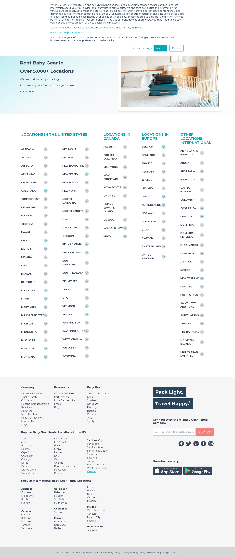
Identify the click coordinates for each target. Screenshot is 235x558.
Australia (26, 488)
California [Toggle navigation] (29, 182)
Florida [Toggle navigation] (27, 215)
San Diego (93, 443)
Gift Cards (26, 400)
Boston (25, 448)
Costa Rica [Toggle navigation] (188, 208)
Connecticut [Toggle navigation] (30, 198)
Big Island (27, 445)
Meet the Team (30, 414)
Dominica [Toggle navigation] (187, 224)
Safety (90, 421)
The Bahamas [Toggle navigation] (189, 331)
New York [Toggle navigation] (69, 190)
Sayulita (91, 520)
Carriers (91, 414)
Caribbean (60, 488)
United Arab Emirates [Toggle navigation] (189, 353)
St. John (58, 495)
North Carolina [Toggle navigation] (69, 200)
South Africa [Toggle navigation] (190, 315)
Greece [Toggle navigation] (147, 179)
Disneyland (27, 473)
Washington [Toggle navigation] (71, 322)
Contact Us (27, 421)
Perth (24, 499)
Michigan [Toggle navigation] (27, 323)
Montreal (26, 521)
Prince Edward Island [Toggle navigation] (109, 207)
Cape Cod (26, 452)
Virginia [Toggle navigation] (68, 314)
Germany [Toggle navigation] (148, 171)
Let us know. (27, 91)
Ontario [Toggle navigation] (110, 195)
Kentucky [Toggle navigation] (28, 282)
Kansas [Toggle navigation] (26, 273)
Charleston (27, 455)
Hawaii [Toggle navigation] (25, 232)
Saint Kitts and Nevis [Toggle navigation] (188, 305)
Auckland (92, 530)
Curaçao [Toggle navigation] (186, 216)
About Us (26, 410)
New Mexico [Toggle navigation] (70, 182)
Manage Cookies (170, 553)
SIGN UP (205, 431)
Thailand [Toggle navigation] (187, 323)
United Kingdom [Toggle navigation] (148, 256)
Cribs (90, 397)
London (91, 487)
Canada (26, 511)
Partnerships (61, 397)
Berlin (57, 528)
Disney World (29, 469)
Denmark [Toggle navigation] (148, 155)
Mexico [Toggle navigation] (185, 270)
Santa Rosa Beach (97, 450)
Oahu (57, 459)
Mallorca (92, 500)
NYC (56, 455)
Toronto (25, 524)
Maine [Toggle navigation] (25, 298)
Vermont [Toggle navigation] (69, 306)
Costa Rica (60, 508)
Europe (58, 518)
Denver (25, 466)
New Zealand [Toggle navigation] (189, 278)
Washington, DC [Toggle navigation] (73, 331)
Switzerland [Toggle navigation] (151, 246)
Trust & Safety (29, 397)
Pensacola (60, 469)
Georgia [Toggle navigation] (27, 223)
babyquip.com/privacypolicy (66, 32)
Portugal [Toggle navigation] (149, 221)
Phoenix (59, 473)
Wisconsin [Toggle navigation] (69, 347)
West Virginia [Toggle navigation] (72, 339)
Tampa (91, 461)
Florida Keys (61, 438)
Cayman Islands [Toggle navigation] (185, 189)
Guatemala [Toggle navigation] (188, 253)
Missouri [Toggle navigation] (27, 348)
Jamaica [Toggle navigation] (186, 261)
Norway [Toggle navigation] (148, 213)
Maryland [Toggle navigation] (28, 307)
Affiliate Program (64, 393)
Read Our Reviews (32, 417)
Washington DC (96, 464)
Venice (91, 497)
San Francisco (95, 447)
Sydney (25, 502)
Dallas (24, 462)
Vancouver (27, 528)
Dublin (90, 494)
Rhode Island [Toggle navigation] (72, 252)
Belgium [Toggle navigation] (147, 146)
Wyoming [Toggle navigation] (69, 355)
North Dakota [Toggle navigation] (72, 210)
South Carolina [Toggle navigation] (69, 262)
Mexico (91, 506)
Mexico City (93, 517)
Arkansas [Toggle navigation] (28, 174)
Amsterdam (61, 521)
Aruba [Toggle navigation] (184, 162)
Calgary (25, 514)
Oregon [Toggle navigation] (68, 235)
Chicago (26, 459)
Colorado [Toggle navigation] (28, 190)
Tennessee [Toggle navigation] (69, 281)
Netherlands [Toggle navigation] (151, 204)
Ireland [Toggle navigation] (147, 188)
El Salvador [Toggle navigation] (189, 245)
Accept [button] (160, 48)
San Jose (59, 512)
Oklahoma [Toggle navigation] (70, 227)
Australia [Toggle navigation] (187, 171)
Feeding (92, 407)
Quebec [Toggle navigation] (109, 219)
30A (23, 438)
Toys (89, 417)
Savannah (92, 457)
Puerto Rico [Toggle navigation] (189, 294)
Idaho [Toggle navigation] (25, 240)
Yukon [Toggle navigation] (108, 236)
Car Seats (92, 403)
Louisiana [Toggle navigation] (28, 290)
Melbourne (27, 495)
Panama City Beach (65, 466)
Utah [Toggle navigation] (65, 297)
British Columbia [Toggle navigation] (110, 156)
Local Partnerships (64, 400)
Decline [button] (176, 48)
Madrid (91, 490)
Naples (58, 452)
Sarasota (92, 454)
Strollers (91, 400)
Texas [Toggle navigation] (66, 289)
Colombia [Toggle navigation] (187, 199)
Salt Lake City (95, 440)
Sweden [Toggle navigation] (147, 238)
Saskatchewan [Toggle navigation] (114, 227)
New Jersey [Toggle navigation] (70, 174)
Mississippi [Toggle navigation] (28, 340)
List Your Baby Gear (32, 393)
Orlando (58, 462)
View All (91, 471)
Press (57, 403)
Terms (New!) (153, 553)
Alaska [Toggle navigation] (26, 157)
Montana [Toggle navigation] (28, 356)
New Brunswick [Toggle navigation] (111, 177)
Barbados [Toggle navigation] (187, 179)
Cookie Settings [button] (142, 48)
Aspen (24, 442)
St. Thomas (60, 502)
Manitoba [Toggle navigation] (111, 167)
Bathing (91, 410)
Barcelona (60, 524)
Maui (57, 445)
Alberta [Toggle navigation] (109, 146)
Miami (57, 448)
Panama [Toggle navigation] (186, 286)
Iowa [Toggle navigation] (24, 265)
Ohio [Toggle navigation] (65, 219)
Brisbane (26, 492)
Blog (57, 407)
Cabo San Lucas (96, 510)
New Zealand (95, 526)
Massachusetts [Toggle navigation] (32, 315)
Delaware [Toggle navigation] (28, 207)
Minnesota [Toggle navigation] (29, 331)
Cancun (91, 513)
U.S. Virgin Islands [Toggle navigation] (187, 341)
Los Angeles (61, 442)
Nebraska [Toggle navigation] (69, 149)
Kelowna (26, 518)
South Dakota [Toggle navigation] (72, 272)
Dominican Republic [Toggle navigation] (187, 234)
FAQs (24, 424)
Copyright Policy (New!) (133, 553)
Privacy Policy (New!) (110, 553)
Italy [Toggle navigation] (145, 196)
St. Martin (59, 499)
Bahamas (59, 492)
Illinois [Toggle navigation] (26, 248)
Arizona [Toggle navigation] (27, 165)
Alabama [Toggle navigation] (27, 149)
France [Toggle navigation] (147, 163)
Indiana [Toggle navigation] (26, 257)
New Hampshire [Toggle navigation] (73, 165)
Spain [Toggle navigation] (145, 229)
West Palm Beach (97, 468)
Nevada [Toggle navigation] (67, 157)
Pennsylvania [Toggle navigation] (72, 244)
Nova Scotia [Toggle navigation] (112, 187)
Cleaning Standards (98, 393)
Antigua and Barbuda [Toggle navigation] (189, 152)
